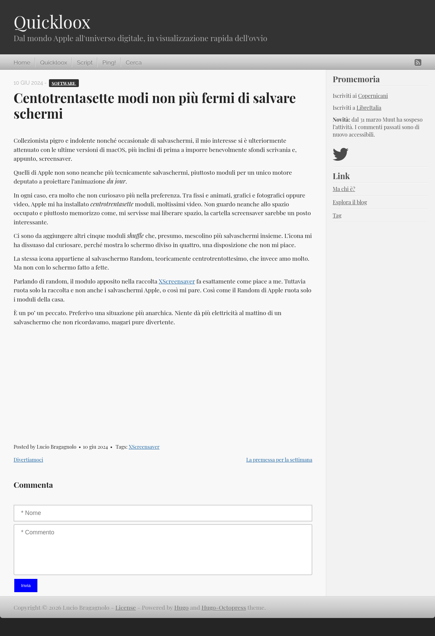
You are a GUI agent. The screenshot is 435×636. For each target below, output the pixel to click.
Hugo (181, 607)
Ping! (109, 62)
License (126, 607)
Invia (26, 585)
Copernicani (373, 95)
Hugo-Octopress (224, 607)
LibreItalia (368, 107)
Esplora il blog (350, 202)
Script (84, 62)
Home (22, 62)
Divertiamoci (28, 459)
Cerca (134, 62)
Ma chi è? (344, 188)
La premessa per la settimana (279, 459)
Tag (337, 215)
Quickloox (52, 21)
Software (64, 83)
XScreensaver (177, 281)
